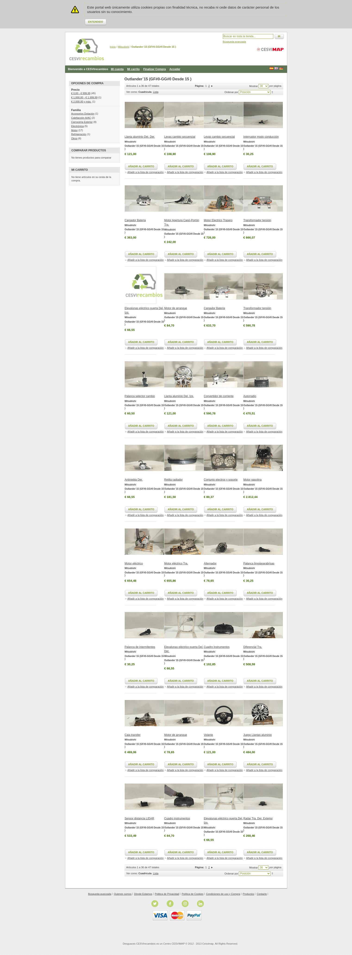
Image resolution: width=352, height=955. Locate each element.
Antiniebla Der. (134, 479)
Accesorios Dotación (82, 113)
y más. (81, 101)
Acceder (174, 69)
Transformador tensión (257, 220)
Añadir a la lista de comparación (146, 172)
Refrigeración (78, 134)
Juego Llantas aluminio (257, 735)
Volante (208, 735)
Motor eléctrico (134, 563)
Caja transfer (133, 735)
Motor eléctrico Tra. (176, 563)
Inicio (113, 46)
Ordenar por (231, 92)
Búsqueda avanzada (234, 41)
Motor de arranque (175, 308)
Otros (74, 138)
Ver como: (132, 91)
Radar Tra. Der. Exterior (258, 818)
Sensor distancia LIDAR (139, 818)
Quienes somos (122, 894)
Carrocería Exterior (82, 122)
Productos (248, 894)
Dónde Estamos (143, 894)
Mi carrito (133, 69)
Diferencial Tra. (252, 647)
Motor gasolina (252, 479)
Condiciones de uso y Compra (223, 894)
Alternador (210, 563)
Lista (155, 91)
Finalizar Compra (154, 69)
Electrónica (77, 126)
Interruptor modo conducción (261, 136)
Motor (74, 130)
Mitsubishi (123, 46)
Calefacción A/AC (81, 117)
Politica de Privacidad (167, 894)
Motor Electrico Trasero (218, 220)
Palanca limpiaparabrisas (258, 563)
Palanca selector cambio (140, 396)
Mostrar (253, 86)
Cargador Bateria (135, 220)
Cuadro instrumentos (217, 647)
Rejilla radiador (173, 479)
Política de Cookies (192, 894)
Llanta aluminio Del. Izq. (179, 396)
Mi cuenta (117, 69)
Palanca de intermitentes (140, 647)
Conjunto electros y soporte (221, 479)
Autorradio (249, 396)
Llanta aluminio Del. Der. (140, 136)
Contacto (262, 894)
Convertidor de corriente (219, 396)
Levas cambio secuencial (179, 136)
